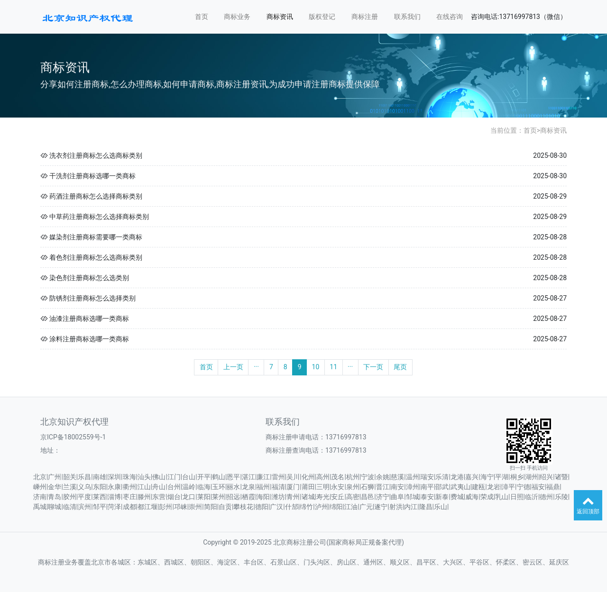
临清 (69, 506)
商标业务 (237, 16)
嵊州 (39, 487)
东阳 (99, 487)
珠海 (129, 477)
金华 (54, 487)
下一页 (373, 367)
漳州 (412, 487)
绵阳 (336, 506)
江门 (174, 477)
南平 (427, 487)
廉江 (263, 477)
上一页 (233, 367)
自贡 (225, 506)
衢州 (129, 487)
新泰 (442, 497)
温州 (412, 477)
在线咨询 (449, 16)
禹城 (39, 506)
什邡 (291, 506)
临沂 (531, 497)
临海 (204, 487)
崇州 (195, 506)
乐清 (442, 477)
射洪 (396, 506)
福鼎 (553, 487)
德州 (546, 497)
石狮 (367, 487)
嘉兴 (471, 477)
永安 (337, 487)
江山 (144, 487)
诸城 (308, 497)
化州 (308, 477)
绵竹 (306, 506)
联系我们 (407, 16)
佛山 (159, 477)
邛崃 (180, 506)
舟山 (159, 487)
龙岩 (493, 487)
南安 (397, 487)
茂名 (337, 477)
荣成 (487, 497)
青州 (293, 497)
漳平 (508, 487)
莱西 (99, 497)
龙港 (457, 477)
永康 (114, 487)
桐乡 (517, 477)
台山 (188, 477)
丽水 (233, 487)
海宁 (487, 477)
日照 (517, 497)
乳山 (501, 497)
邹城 (412, 497)
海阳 (263, 497)
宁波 (367, 477)
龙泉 (248, 487)
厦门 (293, 487)
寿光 (323, 497)
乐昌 (84, 477)
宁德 (523, 487)
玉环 (218, 487)
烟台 (174, 497)
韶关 (69, 477)
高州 (323, 477)
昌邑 (367, 497)
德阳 (261, 506)
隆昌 (425, 506)
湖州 (531, 477)
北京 (39, 477)
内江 (410, 506)
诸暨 (561, 477)
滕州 (144, 497)
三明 (323, 487)
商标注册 (364, 16)
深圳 (114, 477)
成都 (129, 506)
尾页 (400, 367)
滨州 (84, 506)
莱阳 (204, 497)
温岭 (188, 487)
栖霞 (248, 497)
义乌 (84, 487)
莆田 (308, 487)
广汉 (276, 506)
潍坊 (278, 497)
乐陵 (561, 497)
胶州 (69, 497)
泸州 (321, 506)
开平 (204, 477)
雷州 (278, 477)
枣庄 (129, 497)
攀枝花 (243, 506)
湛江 (248, 477)
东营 (159, 497)
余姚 (382, 477)
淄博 (114, 497)
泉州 (352, 487)
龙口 (188, 497)
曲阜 (397, 497)
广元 (366, 506)
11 (333, 367)
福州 (263, 487)
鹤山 (218, 477)
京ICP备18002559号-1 (73, 437)
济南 (39, 497)
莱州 (218, 497)
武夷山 (460, 487)
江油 (351, 506)
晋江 (382, 487)
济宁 (382, 497)
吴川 (293, 477)
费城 (457, 497)
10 (316, 367)
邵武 (442, 487)
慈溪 (397, 477)
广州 (54, 477)
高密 (352, 497)
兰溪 (69, 487)
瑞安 (427, 477)
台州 (174, 487)
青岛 (54, 497)
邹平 (99, 506)
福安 (538, 487)
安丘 (337, 497)
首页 (201, 16)
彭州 (165, 506)
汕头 (144, 477)
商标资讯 (280, 16)
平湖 (501, 477)
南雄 (99, 477)
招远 (233, 497)
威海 (471, 497)
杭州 (352, 477)
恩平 (233, 477)
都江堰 (147, 506)
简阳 (210, 506)
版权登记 (322, 16)
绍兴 (546, 477)
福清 (278, 487)
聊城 (54, 506)
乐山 (440, 506)
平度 (84, 497)
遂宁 (380, 506)
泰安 (427, 497)
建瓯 (478, 487)
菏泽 (114, 506)
